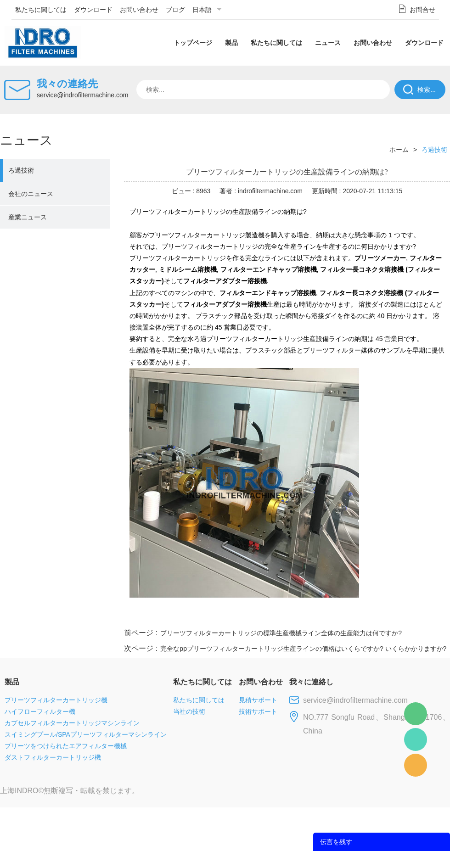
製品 (231, 42)
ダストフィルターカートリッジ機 (53, 757)
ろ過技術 (21, 170)
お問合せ (422, 9)
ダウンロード (93, 9)
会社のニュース (30, 193)
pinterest (384, 615)
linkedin (434, 615)
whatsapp (359, 615)
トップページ (193, 42)
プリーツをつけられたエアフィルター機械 (66, 746)
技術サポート (258, 711)
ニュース (328, 42)
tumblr (409, 615)
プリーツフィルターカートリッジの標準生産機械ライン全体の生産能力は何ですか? (281, 633)
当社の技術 (189, 711)
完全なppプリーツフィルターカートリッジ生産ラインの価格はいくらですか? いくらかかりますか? (303, 648)
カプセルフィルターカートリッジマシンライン (72, 723)
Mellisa (415, 739)
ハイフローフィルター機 (40, 711)
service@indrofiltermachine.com (82, 95)
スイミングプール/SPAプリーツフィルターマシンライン (86, 734)
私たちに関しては (41, 9)
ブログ (175, 9)
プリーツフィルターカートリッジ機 (56, 700)
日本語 (202, 9)
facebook (285, 615)
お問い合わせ (139, 9)
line (310, 615)
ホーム (399, 149)
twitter (335, 615)
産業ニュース (27, 217)
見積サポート (258, 700)
